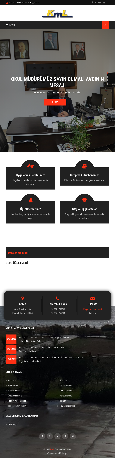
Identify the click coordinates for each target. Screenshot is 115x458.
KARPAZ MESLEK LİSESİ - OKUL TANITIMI (41, 347)
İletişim (62, 401)
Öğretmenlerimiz (14, 396)
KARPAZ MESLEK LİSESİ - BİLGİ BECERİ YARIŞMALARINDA (51, 357)
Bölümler (62, 380)
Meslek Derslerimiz (15, 390)
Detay (55, 102)
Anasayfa (11, 380)
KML (52, 449)
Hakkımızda (12, 385)
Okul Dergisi (12, 424)
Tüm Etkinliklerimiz (66, 406)
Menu (10, 25)
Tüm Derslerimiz (65, 390)
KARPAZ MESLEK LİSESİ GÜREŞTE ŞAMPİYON (44, 337)
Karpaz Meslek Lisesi (92, 309)
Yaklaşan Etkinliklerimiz (17, 406)
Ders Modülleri (65, 385)
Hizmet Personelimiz (16, 401)
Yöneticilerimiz (65, 396)
